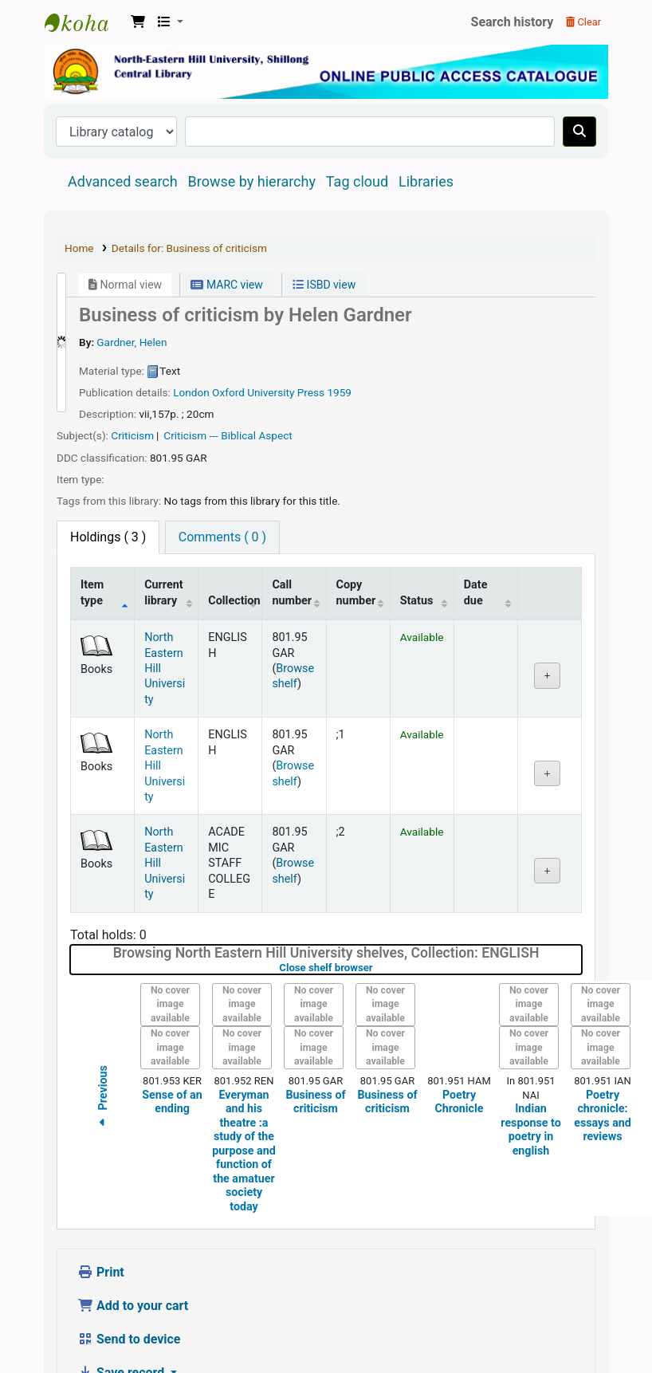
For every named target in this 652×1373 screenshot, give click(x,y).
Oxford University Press (268, 342)
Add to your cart (132, 1256)
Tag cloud (357, 132)
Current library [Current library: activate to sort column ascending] (163, 543)
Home (79, 198)
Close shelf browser (376, 918)
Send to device (129, 1289)
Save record (122, 1323)
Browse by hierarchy (252, 132)
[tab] (222, 488)
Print (100, 1222)
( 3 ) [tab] (108, 487)
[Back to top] (604, 1324)
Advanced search (123, 132)
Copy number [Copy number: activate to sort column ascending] (356, 543)
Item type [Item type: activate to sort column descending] (92, 543)
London (191, 342)
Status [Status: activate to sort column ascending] (417, 551)
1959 (339, 342)
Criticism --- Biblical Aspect (227, 386)
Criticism (132, 386)
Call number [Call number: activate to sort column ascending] (292, 543)
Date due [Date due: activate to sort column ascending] (476, 543)
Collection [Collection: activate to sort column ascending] (234, 551)
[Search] (579, 82)
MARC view (226, 235)
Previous (102, 1049)
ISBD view (324, 235)
